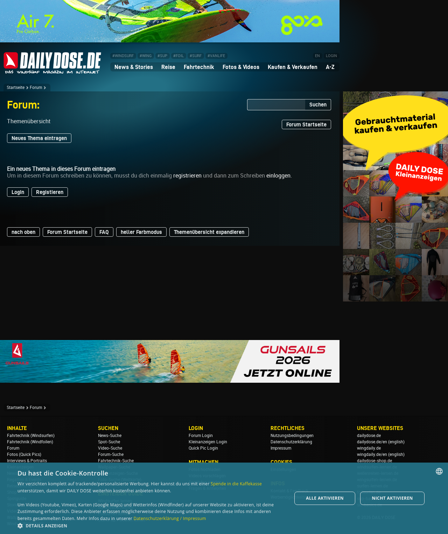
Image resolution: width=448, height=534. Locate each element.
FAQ (104, 232)
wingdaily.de (369, 448)
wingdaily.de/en (372, 454)
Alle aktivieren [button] (325, 498)
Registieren (49, 192)
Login (18, 192)
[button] (151, 525)
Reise (168, 67)
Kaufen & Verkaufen (292, 67)
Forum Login (201, 435)
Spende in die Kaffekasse (236, 484)
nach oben (23, 232)
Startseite (15, 87)
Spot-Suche (109, 441)
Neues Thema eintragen (39, 138)
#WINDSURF (123, 56)
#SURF (196, 56)
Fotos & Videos (241, 67)
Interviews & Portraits (27, 460)
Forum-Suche (111, 454)
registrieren (187, 175)
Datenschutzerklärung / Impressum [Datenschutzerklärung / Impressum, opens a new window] (169, 518)
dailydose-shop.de (374, 460)
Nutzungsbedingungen (292, 435)
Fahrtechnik (199, 67)
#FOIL (178, 56)
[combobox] (439, 471)
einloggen (278, 175)
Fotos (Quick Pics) (24, 454)
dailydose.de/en (372, 441)
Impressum (281, 448)
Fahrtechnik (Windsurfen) (31, 435)
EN (317, 56)
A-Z (330, 67)
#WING (146, 56)
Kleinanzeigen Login (208, 441)
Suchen (318, 105)
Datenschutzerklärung (291, 441)
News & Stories (133, 67)
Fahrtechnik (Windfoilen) (30, 441)
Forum (36, 87)
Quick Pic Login (203, 448)
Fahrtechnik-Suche (116, 460)
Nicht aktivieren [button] (392, 498)
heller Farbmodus (141, 232)
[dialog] (224, 498)
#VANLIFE (216, 56)
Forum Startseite (306, 124)
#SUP (162, 56)
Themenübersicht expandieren (209, 232)
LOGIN (331, 56)
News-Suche (109, 435)
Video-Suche (110, 448)
